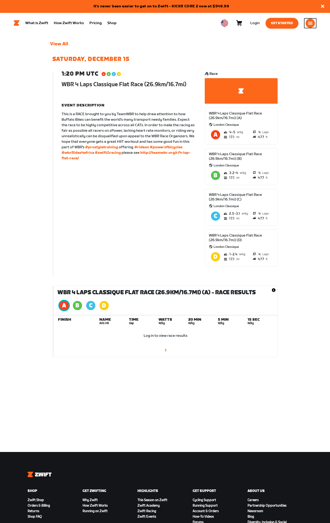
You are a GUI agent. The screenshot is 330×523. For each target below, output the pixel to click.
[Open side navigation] (310, 23)
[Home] (16, 23)
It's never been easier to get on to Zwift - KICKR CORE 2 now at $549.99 (161, 6)
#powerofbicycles (166, 147)
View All (59, 44)
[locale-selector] (224, 23)
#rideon (141, 147)
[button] (322, 6)
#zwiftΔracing (108, 153)
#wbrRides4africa (78, 153)
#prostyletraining (101, 147)
